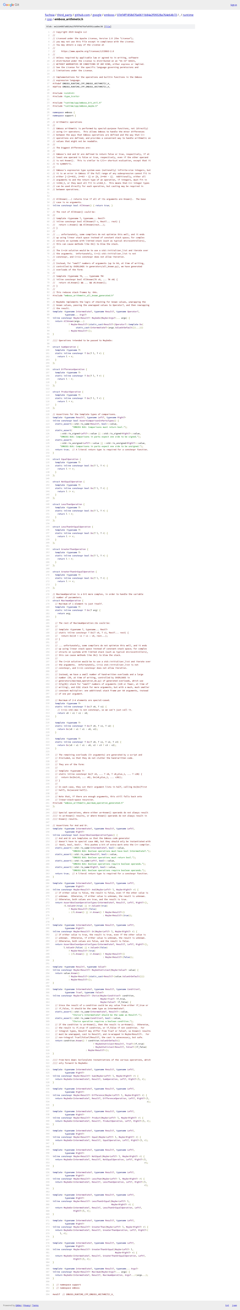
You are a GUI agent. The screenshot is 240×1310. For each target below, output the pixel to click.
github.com (82, 15)
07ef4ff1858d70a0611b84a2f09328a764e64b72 (147, 15)
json (234, 1305)
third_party (64, 15)
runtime (188, 15)
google (96, 15)
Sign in (234, 4)
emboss (109, 15)
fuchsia (49, 15)
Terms (35, 1305)
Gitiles (18, 1305)
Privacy (26, 1305)
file (107, 26)
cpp (49, 19)
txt (227, 1305)
